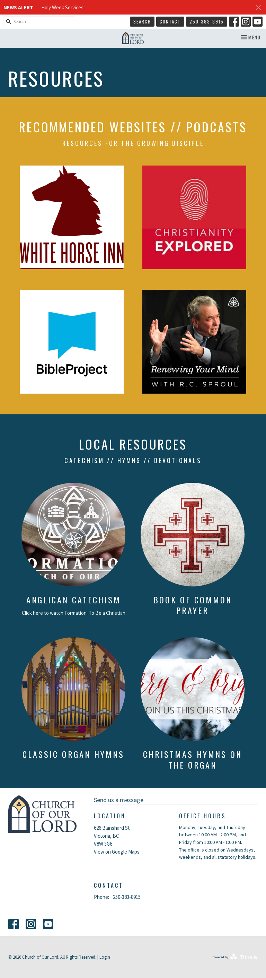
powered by (235, 957)
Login (104, 957)
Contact (170, 21)
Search (142, 21)
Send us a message (118, 800)
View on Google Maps (117, 851)
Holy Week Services (62, 7)
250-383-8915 (206, 21)
